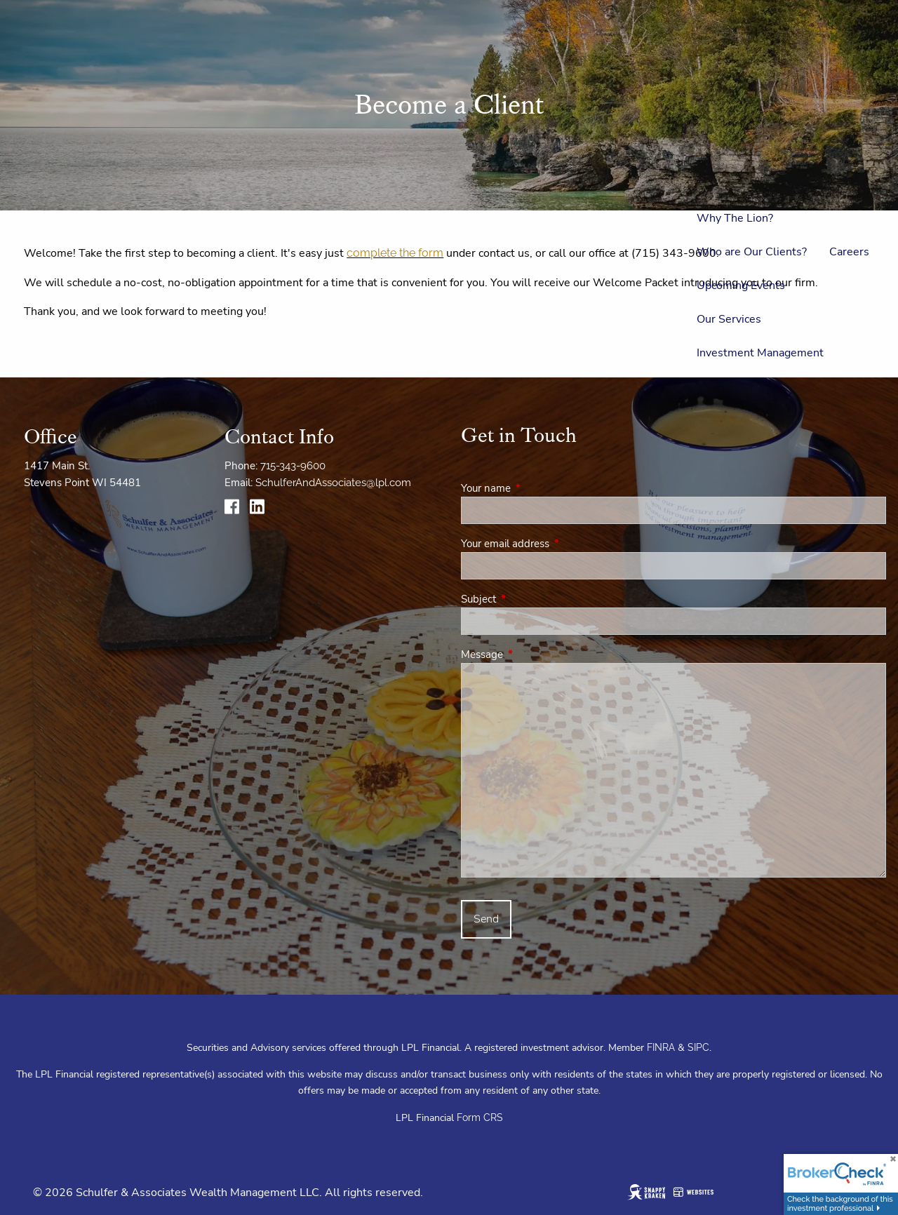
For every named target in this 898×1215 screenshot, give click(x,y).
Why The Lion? (735, 218)
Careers (849, 252)
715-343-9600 (293, 465)
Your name (535, 488)
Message (531, 654)
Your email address (554, 544)
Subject (528, 599)
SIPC (698, 1047)
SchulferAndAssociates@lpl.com (333, 482)
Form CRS (480, 1117)
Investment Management (760, 353)
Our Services (729, 319)
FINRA (661, 1047)
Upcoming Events (741, 285)
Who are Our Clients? (752, 252)
